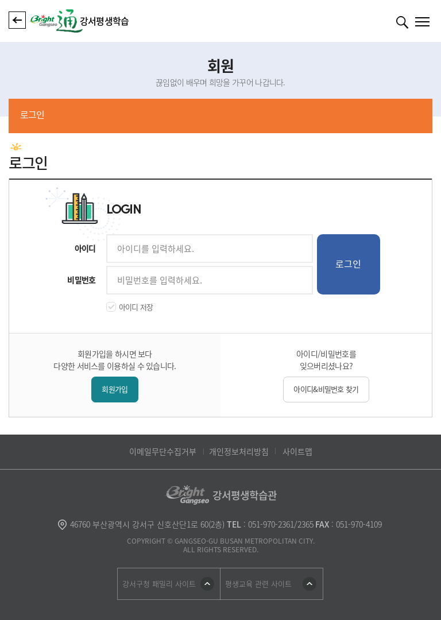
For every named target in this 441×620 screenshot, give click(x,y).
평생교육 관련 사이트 (258, 583)
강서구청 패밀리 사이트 (159, 583)
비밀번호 (81, 279)
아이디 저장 (136, 306)
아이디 (85, 248)
